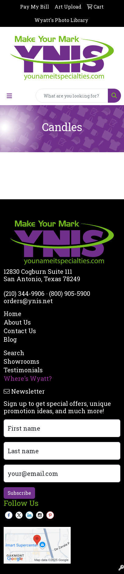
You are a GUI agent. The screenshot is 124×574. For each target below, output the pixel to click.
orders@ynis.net (28, 301)
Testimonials (23, 370)
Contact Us (20, 331)
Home (12, 314)
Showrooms (21, 361)
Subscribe (19, 493)
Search (14, 353)
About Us (17, 322)
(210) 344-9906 (24, 293)
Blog (10, 339)
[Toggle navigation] (9, 95)
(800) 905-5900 (69, 293)
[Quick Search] (72, 96)
